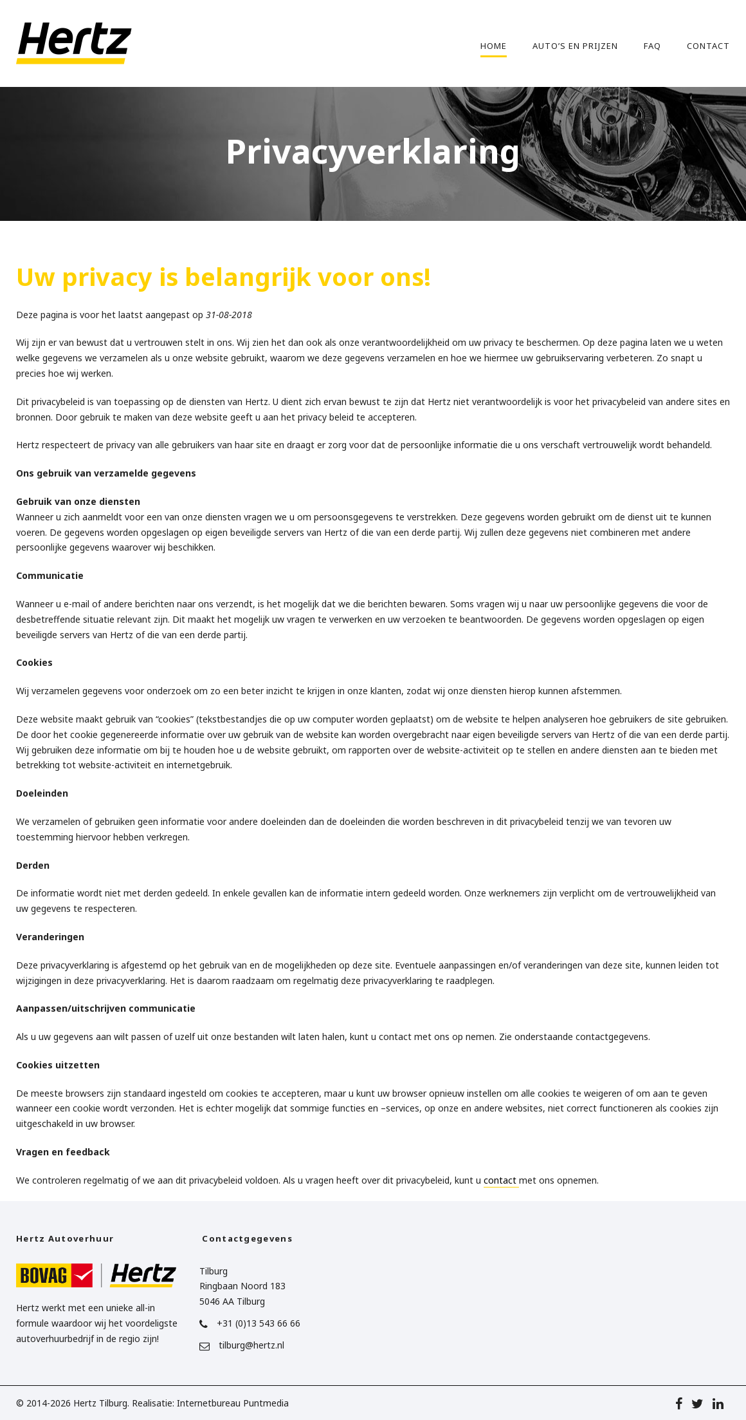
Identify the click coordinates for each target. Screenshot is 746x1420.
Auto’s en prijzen (575, 46)
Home (493, 46)
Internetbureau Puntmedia (233, 1403)
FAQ (652, 46)
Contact (708, 46)
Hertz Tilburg (100, 1403)
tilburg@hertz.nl (251, 1345)
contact (501, 1180)
